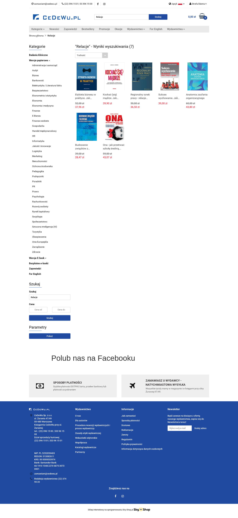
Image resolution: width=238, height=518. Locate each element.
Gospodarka (38, 126)
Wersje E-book (37, 258)
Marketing (37, 156)
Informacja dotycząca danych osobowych (142, 449)
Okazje (118, 29)
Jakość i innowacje (41, 146)
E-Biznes (36, 116)
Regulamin (126, 439)
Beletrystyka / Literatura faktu (47, 85)
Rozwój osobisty (40, 206)
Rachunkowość (39, 201)
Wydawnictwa (176, 29)
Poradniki (37, 181)
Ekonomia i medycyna (43, 105)
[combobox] (91, 55)
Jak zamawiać (128, 416)
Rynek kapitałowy (41, 211)
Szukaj (49, 318)
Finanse (36, 110)
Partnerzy (80, 452)
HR (33, 136)
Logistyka (37, 151)
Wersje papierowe (39, 60)
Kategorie (38, 29)
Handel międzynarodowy (44, 131)
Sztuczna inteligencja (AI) (44, 226)
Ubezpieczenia (39, 236)
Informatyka (38, 141)
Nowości (54, 29)
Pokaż (50, 336)
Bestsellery (88, 29)
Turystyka (37, 231)
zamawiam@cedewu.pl (45, 473)
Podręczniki (38, 176)
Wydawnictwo (136, 29)
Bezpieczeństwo (40, 90)
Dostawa (125, 425)
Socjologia (37, 216)
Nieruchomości (39, 161)
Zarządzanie (38, 247)
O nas (78, 416)
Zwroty (124, 434)
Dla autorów (81, 420)
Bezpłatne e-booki (38, 263)
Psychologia (38, 196)
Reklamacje (127, 430)
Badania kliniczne (38, 55)
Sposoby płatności (130, 420)
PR (33, 186)
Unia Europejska (40, 242)
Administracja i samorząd (44, 65)
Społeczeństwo (39, 221)
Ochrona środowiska (42, 166)
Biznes (35, 75)
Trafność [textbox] (81, 55)
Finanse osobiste (40, 121)
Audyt (35, 70)
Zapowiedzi (70, 29)
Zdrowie (36, 252)
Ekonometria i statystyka (44, 95)
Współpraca (81, 442)
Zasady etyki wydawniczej (88, 433)
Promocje (104, 29)
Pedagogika (38, 171)
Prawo (35, 191)
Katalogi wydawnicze (85, 447)
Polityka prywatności (131, 444)
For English (156, 29)
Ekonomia (37, 100)
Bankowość (38, 80)
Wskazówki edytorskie (86, 438)
